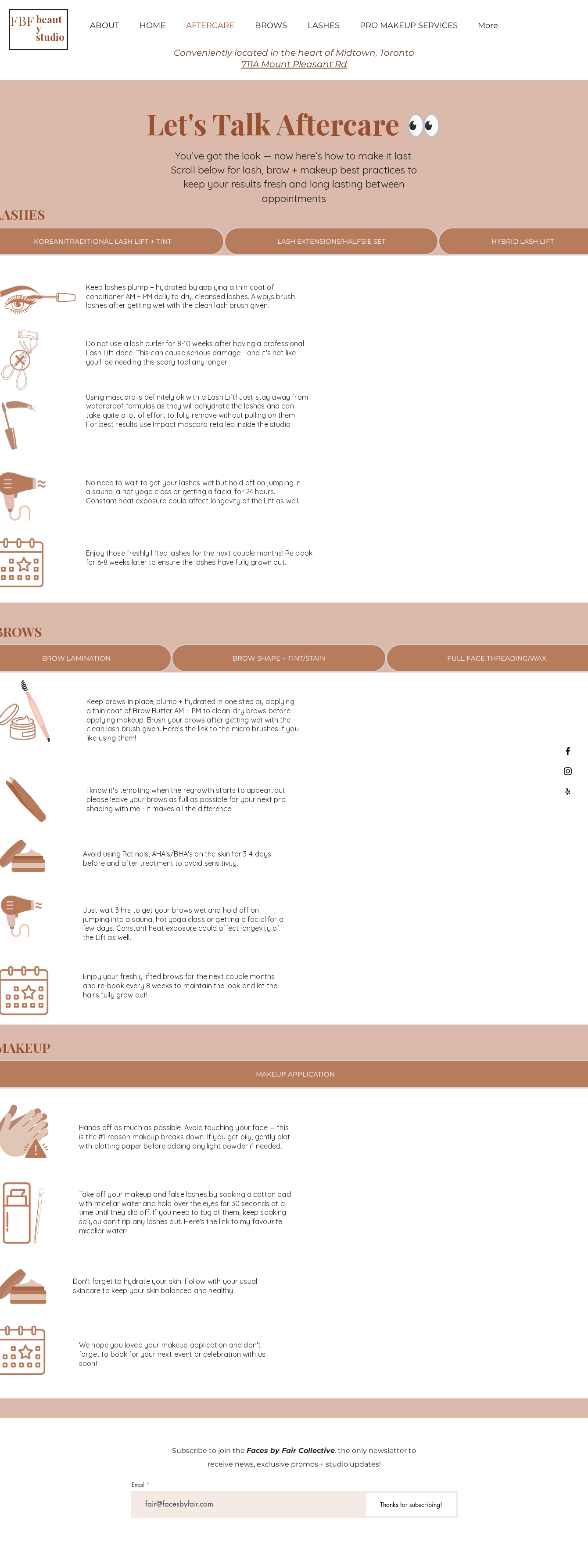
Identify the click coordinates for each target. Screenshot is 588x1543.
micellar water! (103, 1230)
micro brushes (255, 728)
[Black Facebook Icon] (568, 751)
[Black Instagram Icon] (568, 771)
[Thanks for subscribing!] (411, 1504)
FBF (22, 20)
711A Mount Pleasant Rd (294, 64)
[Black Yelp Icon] (568, 791)
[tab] (331, 241)
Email (138, 1485)
